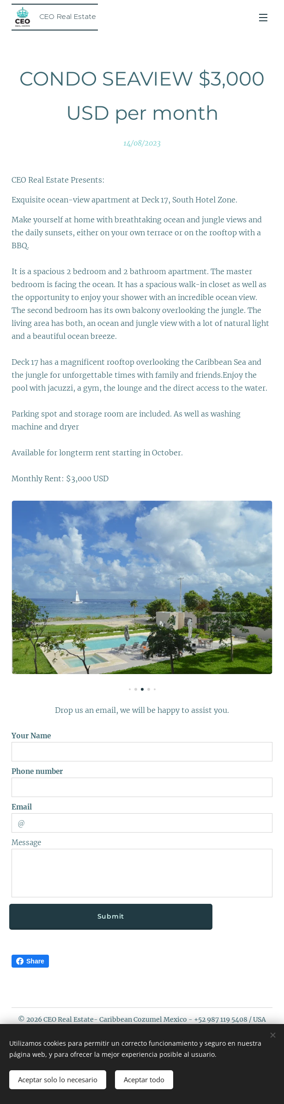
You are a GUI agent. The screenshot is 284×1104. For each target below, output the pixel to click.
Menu (263, 17)
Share (30, 961)
